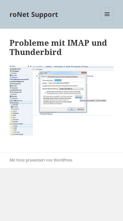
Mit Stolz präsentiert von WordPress (40, 160)
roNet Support (33, 14)
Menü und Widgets (107, 20)
